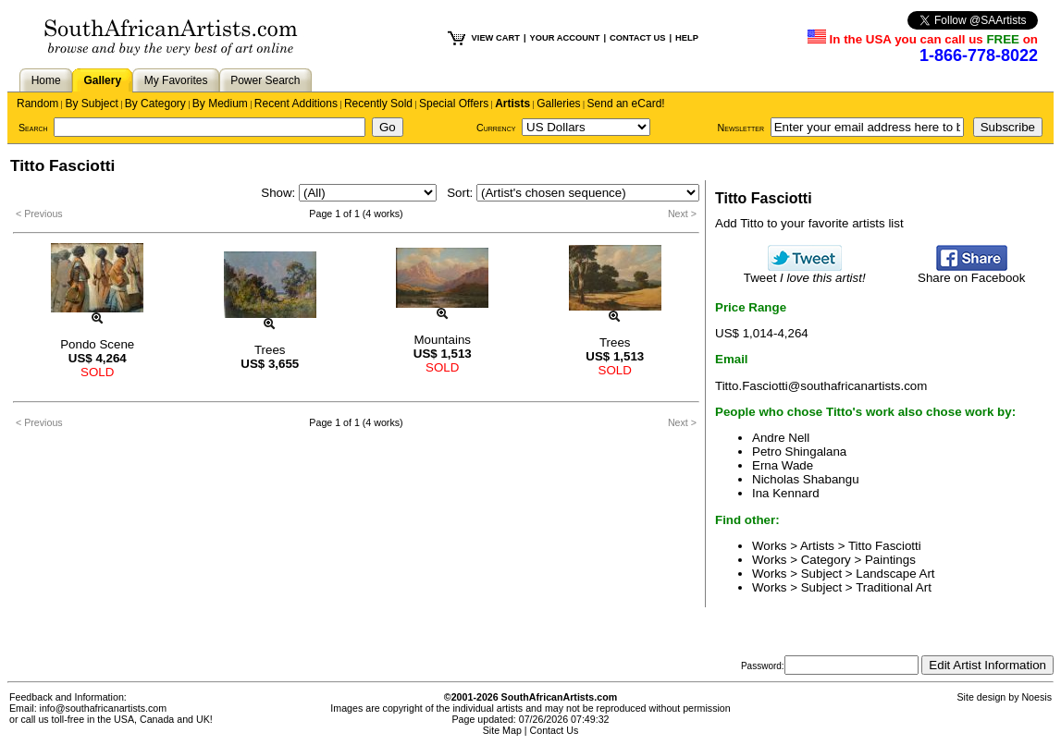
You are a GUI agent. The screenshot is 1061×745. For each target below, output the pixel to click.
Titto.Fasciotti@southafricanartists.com (821, 386)
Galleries (558, 103)
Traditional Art (893, 587)
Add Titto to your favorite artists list (809, 223)
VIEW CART (496, 38)
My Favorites (176, 80)
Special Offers (453, 103)
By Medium (220, 103)
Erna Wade (782, 465)
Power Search (265, 80)
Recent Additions (296, 103)
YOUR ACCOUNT (565, 38)
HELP (686, 38)
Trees (270, 350)
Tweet (805, 272)
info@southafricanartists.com (103, 708)
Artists (512, 103)
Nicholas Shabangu (805, 479)
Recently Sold (378, 103)
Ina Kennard (786, 493)
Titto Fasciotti (884, 546)
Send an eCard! (626, 103)
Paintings (890, 560)
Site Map (502, 730)
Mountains (443, 340)
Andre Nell (780, 438)
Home (46, 80)
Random (37, 103)
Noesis (1036, 696)
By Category (155, 103)
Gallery (102, 80)
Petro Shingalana (799, 451)
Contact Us (554, 730)
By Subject (91, 103)
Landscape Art (895, 573)
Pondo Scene (97, 344)
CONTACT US (637, 38)
